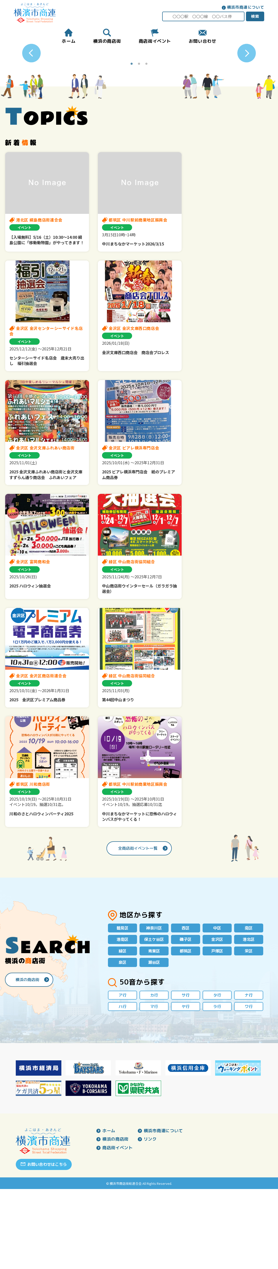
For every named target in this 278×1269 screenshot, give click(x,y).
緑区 (122, 1029)
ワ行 (249, 1086)
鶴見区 (122, 1005)
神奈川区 (154, 1005)
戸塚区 (217, 1029)
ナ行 (249, 1074)
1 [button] (131, 141)
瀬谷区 (154, 1041)
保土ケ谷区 (154, 1017)
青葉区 (154, 1029)
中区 (217, 1005)
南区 (249, 1005)
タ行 (217, 1074)
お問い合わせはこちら (47, 1244)
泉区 (122, 1041)
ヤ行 (186, 1086)
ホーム (109, 1211)
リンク (152, 1219)
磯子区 (185, 1017)
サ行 (186, 1074)
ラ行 (217, 1086)
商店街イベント (118, 1228)
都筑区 (185, 1029)
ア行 (122, 1074)
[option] (139, 92)
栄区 (249, 1029)
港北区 (249, 1017)
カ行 (154, 1074)
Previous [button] (31, 92)
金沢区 (217, 1017)
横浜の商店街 (27, 1058)
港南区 (122, 1017)
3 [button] (146, 141)
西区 (186, 1005)
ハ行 (122, 1086)
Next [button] (246, 92)
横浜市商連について (244, 7)
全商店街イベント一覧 (137, 925)
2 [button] (139, 141)
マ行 (154, 1086)
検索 (254, 16)
